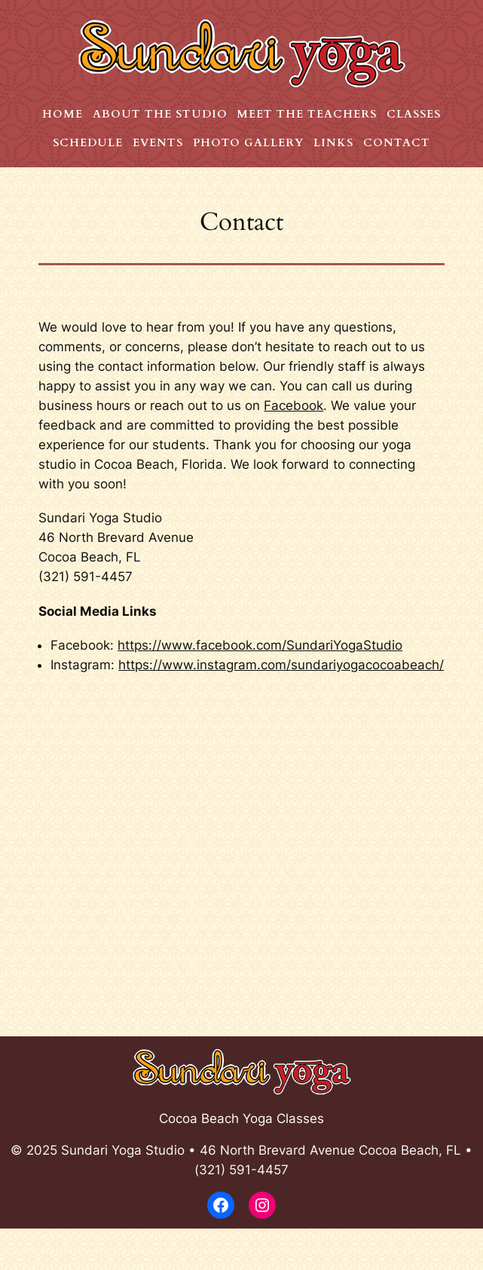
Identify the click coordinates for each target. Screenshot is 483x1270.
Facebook (293, 405)
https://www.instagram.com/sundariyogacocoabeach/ (281, 664)
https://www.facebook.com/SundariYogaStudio (260, 645)
